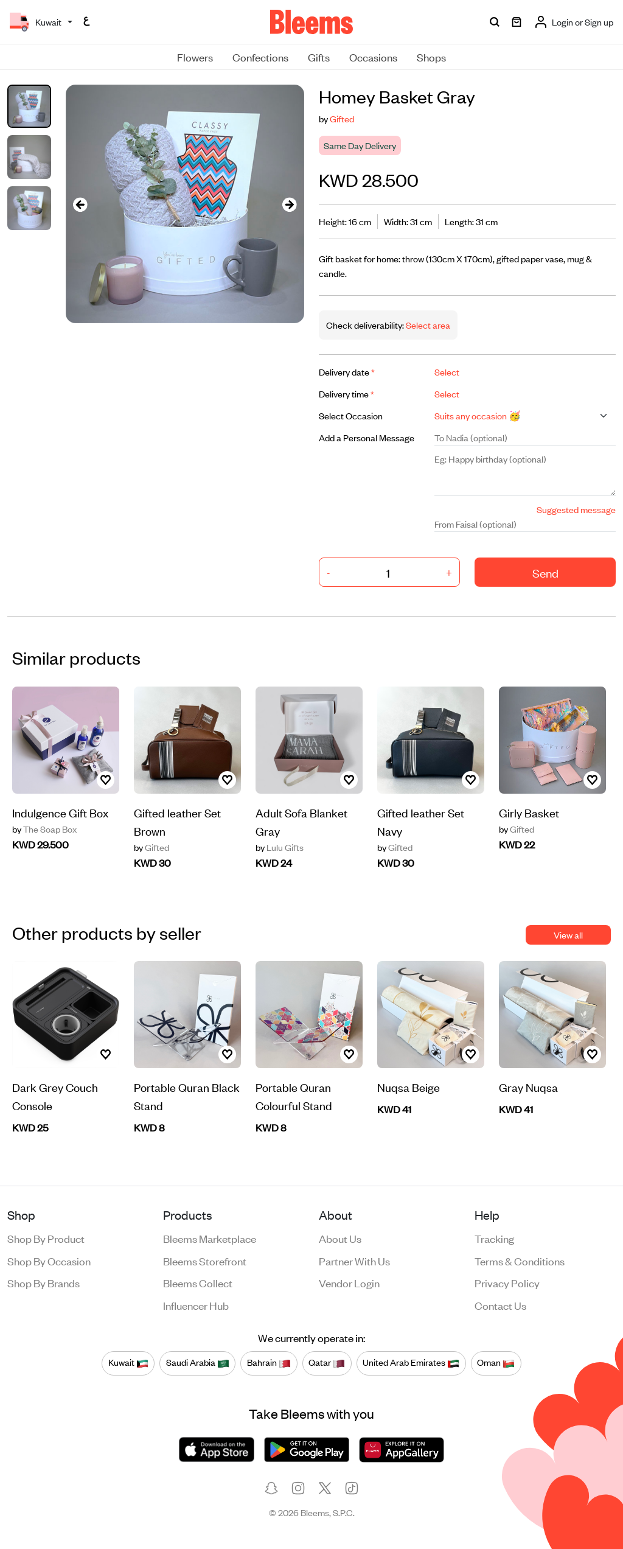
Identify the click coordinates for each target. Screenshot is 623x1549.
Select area (427, 324)
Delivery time (346, 393)
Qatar (326, 1362)
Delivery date (347, 371)
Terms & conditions (520, 1260)
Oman (496, 1362)
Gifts (319, 56)
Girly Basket (529, 812)
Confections (260, 56)
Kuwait (128, 1362)
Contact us (500, 1305)
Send (545, 572)
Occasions (373, 56)
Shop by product (46, 1238)
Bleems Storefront (204, 1260)
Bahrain (269, 1362)
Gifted (342, 118)
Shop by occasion (49, 1260)
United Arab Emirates (411, 1362)
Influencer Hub (196, 1305)
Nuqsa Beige (408, 1086)
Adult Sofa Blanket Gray (301, 821)
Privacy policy (507, 1282)
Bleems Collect (197, 1282)
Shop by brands (43, 1282)
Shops (431, 56)
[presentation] (80, 204)
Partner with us (354, 1260)
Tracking (494, 1238)
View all (568, 934)
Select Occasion (351, 415)
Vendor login (349, 1282)
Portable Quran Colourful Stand (294, 1096)
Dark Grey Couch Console (55, 1096)
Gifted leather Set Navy (420, 821)
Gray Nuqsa (528, 1086)
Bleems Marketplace (209, 1238)
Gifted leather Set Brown (177, 821)
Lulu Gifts (280, 847)
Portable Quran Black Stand (187, 1096)
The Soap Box (44, 829)
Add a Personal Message (366, 437)
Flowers (195, 56)
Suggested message (576, 509)
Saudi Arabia (197, 1362)
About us (340, 1238)
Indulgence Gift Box (60, 812)
